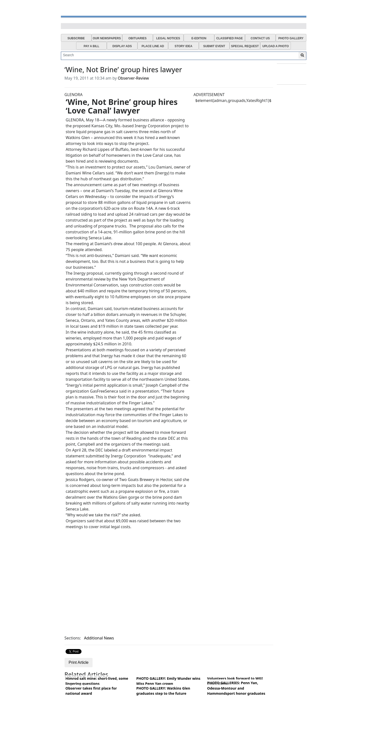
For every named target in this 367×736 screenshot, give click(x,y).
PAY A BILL (91, 46)
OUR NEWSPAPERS (107, 38)
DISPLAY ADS (122, 46)
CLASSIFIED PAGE (229, 38)
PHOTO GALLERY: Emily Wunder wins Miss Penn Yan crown (168, 681)
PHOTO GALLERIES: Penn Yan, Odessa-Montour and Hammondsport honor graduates (236, 688)
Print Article (79, 662)
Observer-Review (133, 78)
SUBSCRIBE (76, 38)
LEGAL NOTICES (168, 38)
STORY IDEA (183, 46)
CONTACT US (260, 38)
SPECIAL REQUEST (245, 46)
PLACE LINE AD (153, 46)
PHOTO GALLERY (291, 38)
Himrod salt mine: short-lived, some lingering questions (97, 681)
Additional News (99, 638)
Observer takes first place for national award (91, 691)
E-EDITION (198, 38)
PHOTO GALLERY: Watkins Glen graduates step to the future (163, 691)
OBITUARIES (137, 38)
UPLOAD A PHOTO (275, 46)
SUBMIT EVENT (214, 46)
